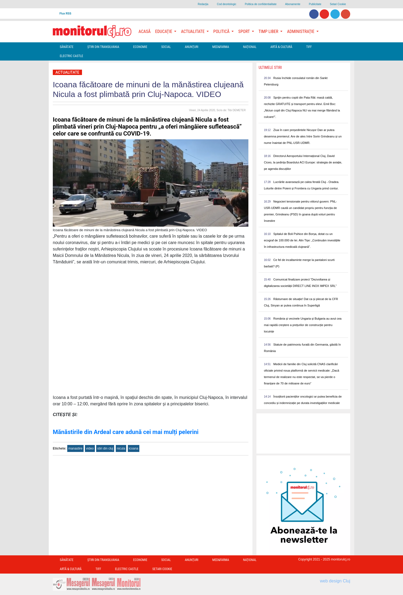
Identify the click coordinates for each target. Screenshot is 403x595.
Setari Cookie (338, 4)
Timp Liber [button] (269, 31)
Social (166, 47)
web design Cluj (335, 581)
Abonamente (292, 4)
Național (249, 47)
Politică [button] (221, 31)
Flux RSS (65, 13)
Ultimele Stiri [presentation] (270, 67)
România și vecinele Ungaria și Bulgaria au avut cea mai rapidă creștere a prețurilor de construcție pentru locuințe (302, 325)
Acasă (145, 31)
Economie (140, 47)
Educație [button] (164, 31)
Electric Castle (71, 56)
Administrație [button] (301, 31)
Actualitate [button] (193, 31)
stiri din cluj (105, 448)
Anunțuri (192, 47)
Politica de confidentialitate (261, 4)
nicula (121, 448)
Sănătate (66, 47)
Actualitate (67, 72)
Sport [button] (244, 31)
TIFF (309, 47)
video (90, 448)
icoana (133, 448)
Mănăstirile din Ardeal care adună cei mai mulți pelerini (126, 432)
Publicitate (315, 4)
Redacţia (203, 4)
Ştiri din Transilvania (103, 47)
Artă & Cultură (281, 47)
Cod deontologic (226, 4)
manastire (75, 448)
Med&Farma (220, 47)
